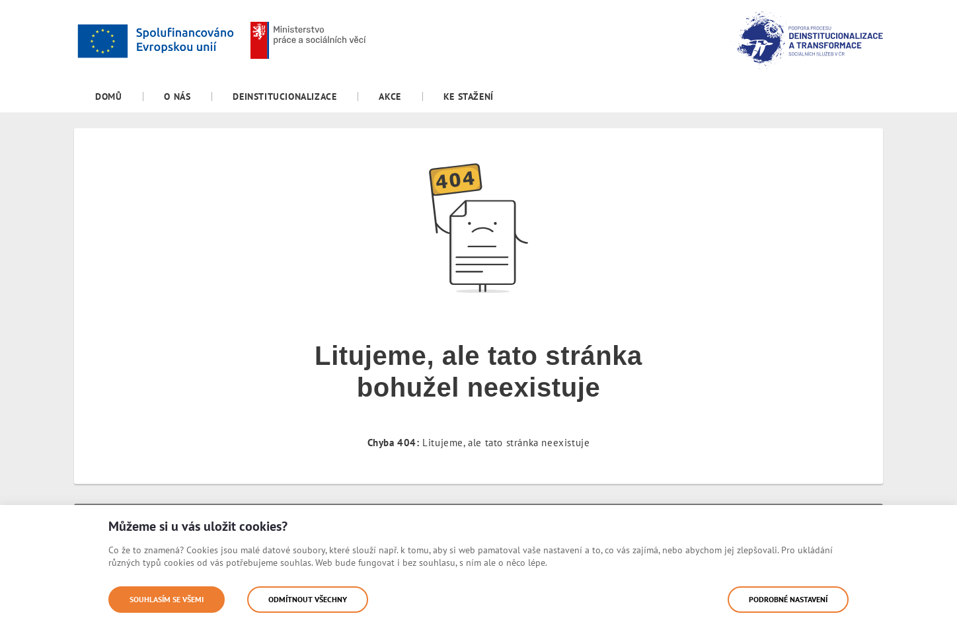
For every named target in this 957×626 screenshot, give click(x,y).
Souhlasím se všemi (167, 599)
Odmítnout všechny (307, 599)
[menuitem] (108, 96)
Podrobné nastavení (788, 599)
